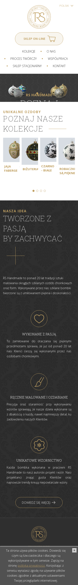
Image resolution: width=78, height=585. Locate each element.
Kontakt (59, 66)
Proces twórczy (23, 58)
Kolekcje (28, 51)
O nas (51, 51)
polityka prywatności (31, 566)
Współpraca (58, 58)
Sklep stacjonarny (27, 66)
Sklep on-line (34, 39)
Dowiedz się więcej (36, 502)
